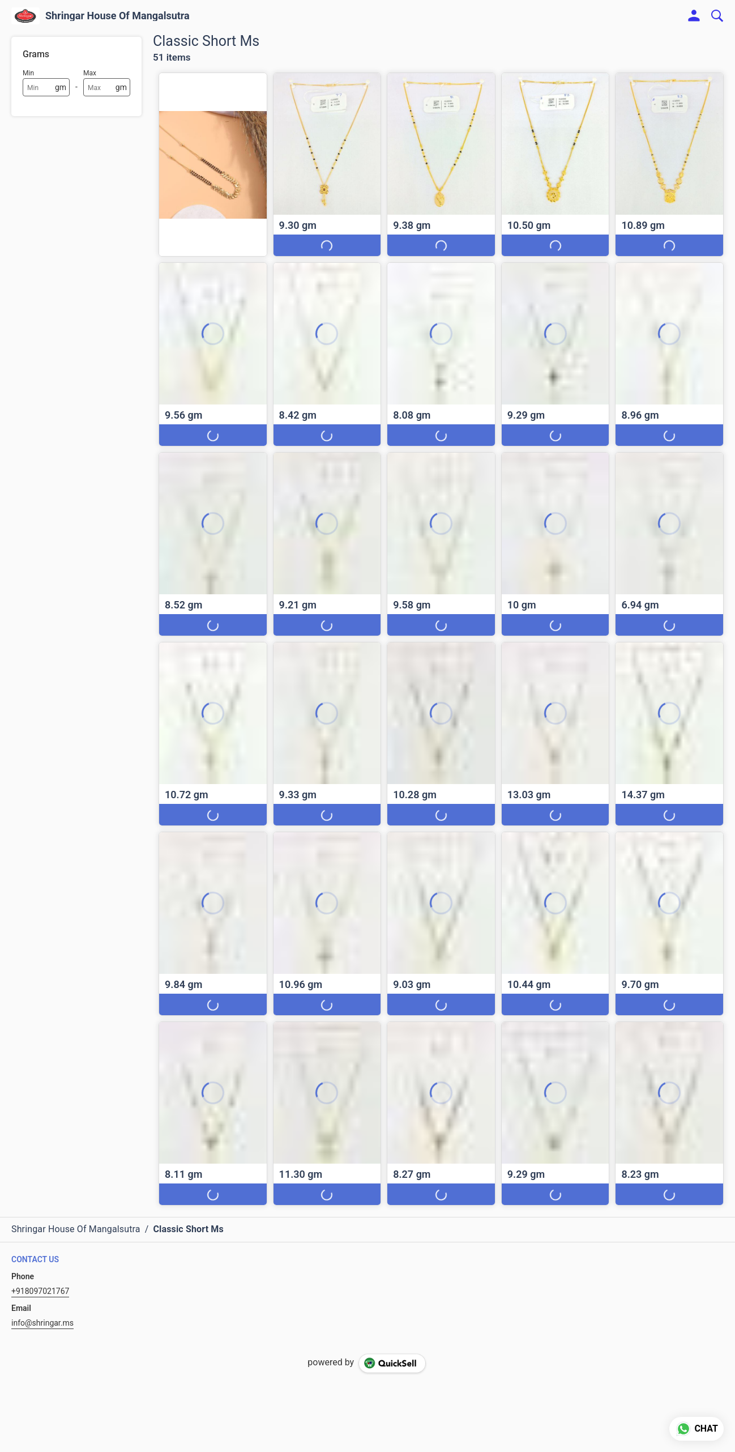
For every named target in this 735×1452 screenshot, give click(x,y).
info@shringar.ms (42, 1322)
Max (89, 73)
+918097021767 (40, 1291)
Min (28, 73)
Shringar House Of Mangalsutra (117, 16)
